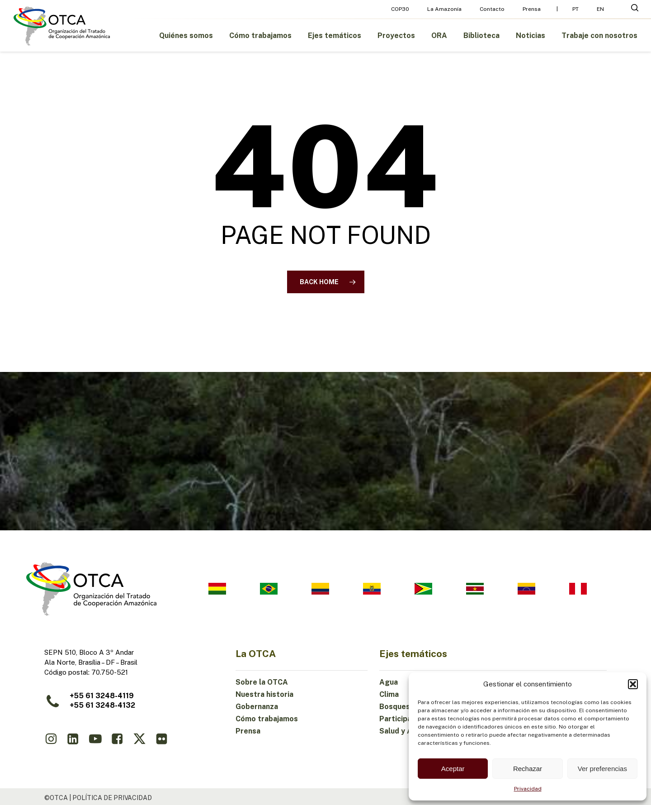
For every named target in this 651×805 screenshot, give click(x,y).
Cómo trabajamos (267, 718)
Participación (402, 718)
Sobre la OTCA (262, 682)
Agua (388, 682)
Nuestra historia (264, 694)
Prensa (248, 731)
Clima (389, 694)
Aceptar (453, 768)
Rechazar (527, 768)
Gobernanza (257, 706)
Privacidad (528, 789)
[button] (632, 684)
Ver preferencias (602, 768)
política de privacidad (112, 797)
